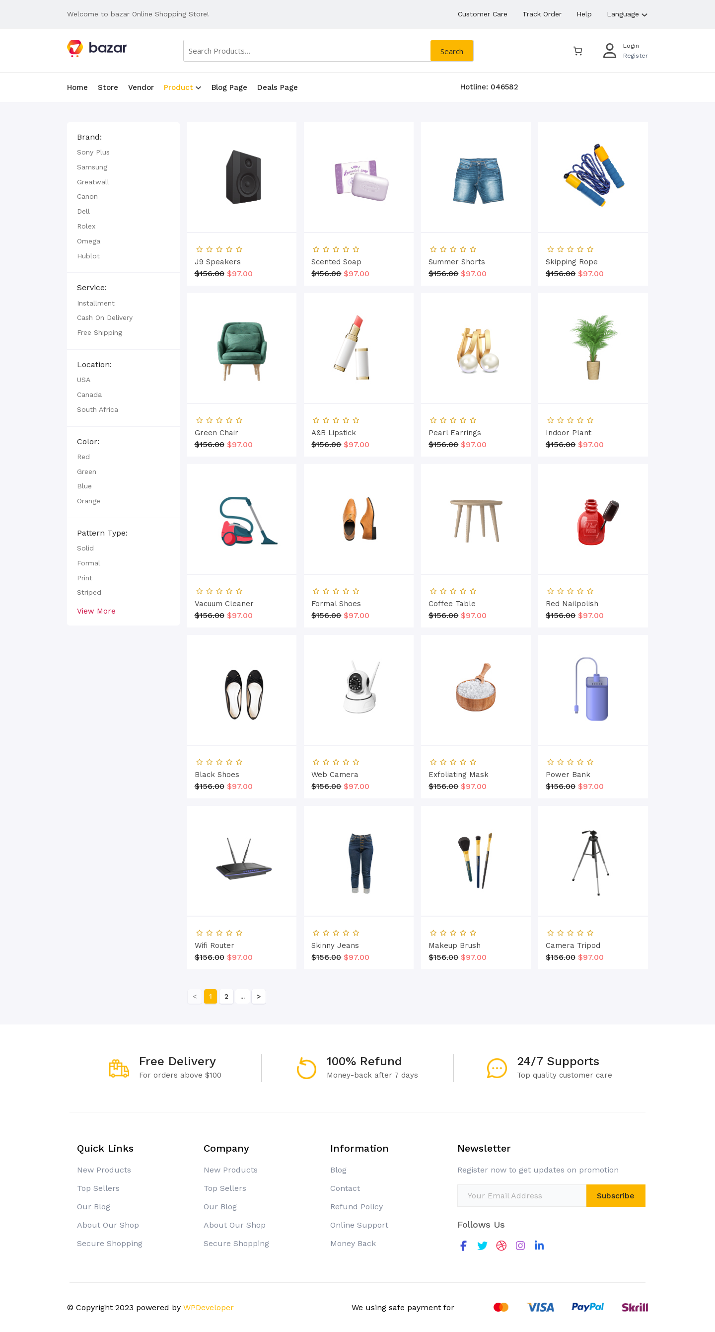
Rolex (38, 226)
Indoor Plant (568, 806)
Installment (48, 303)
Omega (41, 241)
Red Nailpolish (572, 977)
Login (631, 45)
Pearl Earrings (455, 806)
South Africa (50, 409)
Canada (41, 394)
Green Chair (216, 806)
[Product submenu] (198, 87)
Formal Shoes (336, 977)
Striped (41, 592)
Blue (36, 486)
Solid (37, 548)
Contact (345, 1188)
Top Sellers (98, 1188)
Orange (41, 501)
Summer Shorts (457, 635)
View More (48, 611)
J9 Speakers (218, 635)
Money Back (353, 1243)
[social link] (463, 1246)
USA (36, 380)
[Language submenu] (644, 13)
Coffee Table (452, 977)
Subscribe (616, 1195)
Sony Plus (45, 152)
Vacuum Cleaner (224, 977)
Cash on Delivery (57, 317)
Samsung (44, 167)
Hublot (40, 256)
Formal (41, 563)
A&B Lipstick (333, 806)
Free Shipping (51, 332)
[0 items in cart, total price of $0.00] (578, 51)
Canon (39, 196)
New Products (104, 1170)
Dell (35, 211)
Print (37, 578)
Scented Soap (336, 635)
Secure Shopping (110, 1243)
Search (451, 51)
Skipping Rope (572, 635)
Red (35, 457)
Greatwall (45, 182)
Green (39, 471)
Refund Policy (356, 1206)
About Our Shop (108, 1225)
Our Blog (93, 1206)
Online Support (359, 1225)
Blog (338, 1170)
